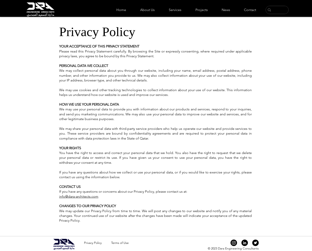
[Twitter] (255, 243)
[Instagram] (234, 243)
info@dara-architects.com (78, 196)
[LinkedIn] (244, 243)
